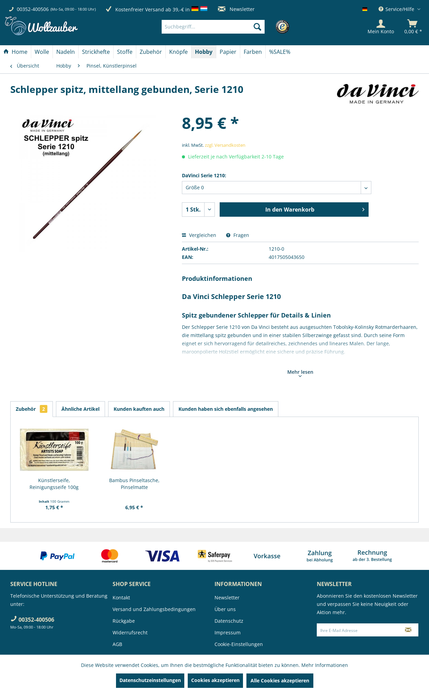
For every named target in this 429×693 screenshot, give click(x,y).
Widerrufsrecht (130, 632)
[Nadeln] (65, 51)
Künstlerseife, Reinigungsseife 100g (54, 483)
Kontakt (121, 597)
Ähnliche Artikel (80, 409)
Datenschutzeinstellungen (150, 680)
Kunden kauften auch (139, 409)
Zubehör (31, 409)
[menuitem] (223, 27)
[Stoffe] (125, 51)
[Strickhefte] (96, 51)
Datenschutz (228, 621)
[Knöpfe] (178, 51)
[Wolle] (42, 51)
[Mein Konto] (381, 27)
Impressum (227, 632)
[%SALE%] (280, 51)
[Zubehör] (150, 51)
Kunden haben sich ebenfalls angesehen (225, 409)
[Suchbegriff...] (213, 27)
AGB (117, 644)
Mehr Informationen (324, 665)
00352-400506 (33, 9)
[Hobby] (204, 51)
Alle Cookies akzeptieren (280, 680)
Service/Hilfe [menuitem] (397, 9)
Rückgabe (124, 621)
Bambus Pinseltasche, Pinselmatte (134, 483)
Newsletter (236, 9)
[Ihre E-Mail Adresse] (357, 629)
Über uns (225, 609)
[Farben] (252, 51)
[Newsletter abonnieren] (408, 629)
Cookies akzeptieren (215, 680)
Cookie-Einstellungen (238, 644)
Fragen (237, 235)
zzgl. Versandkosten (225, 145)
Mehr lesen (300, 373)
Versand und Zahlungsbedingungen (154, 609)
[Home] (15, 51)
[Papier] (228, 51)
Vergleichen (199, 235)
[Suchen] (257, 27)
